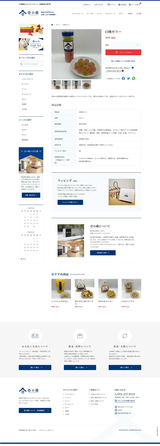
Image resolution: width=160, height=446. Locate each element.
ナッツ (99, 13)
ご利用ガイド (87, 4)
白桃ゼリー (66, 25)
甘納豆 (130, 13)
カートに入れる (123, 52)
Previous (54, 54)
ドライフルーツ (77, 13)
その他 (138, 13)
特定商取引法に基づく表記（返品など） (118, 67)
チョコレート (110, 13)
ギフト (24, 135)
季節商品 (24, 140)
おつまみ (24, 125)
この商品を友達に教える (113, 71)
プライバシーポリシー (46, 430)
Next (98, 54)
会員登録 (123, 4)
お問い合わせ (98, 4)
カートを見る (135, 4)
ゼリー (121, 13)
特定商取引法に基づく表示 (27, 430)
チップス (90, 13)
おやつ (24, 130)
